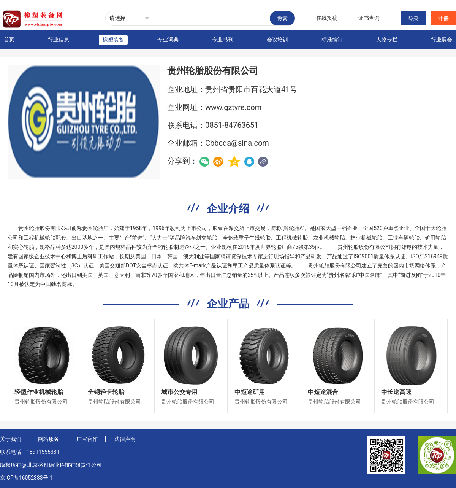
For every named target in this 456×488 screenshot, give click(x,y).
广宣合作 (87, 439)
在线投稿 (326, 18)
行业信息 (58, 40)
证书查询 (369, 18)
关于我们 (10, 439)
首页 (9, 40)
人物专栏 (386, 40)
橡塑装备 (113, 40)
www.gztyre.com (233, 107)
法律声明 (125, 439)
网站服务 (48, 439)
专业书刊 (222, 40)
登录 (413, 19)
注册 (443, 19)
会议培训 (277, 40)
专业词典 (168, 40)
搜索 (282, 19)
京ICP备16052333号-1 (26, 478)
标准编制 (332, 40)
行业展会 (441, 40)
